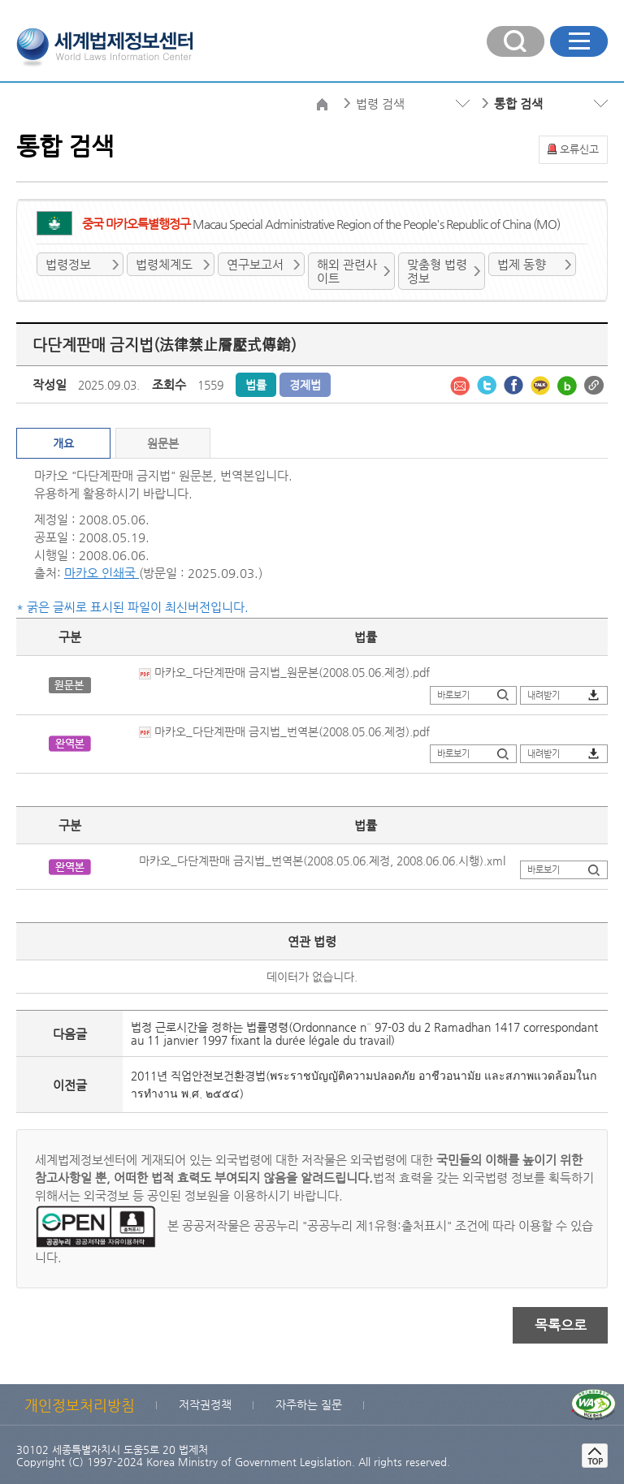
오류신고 (579, 149)
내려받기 (543, 695)
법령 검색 (380, 103)
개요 (63, 443)
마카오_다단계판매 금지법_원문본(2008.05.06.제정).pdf (284, 672)
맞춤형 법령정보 (437, 271)
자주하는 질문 (308, 1404)
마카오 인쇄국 (101, 573)
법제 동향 (521, 264)
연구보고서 (255, 264)
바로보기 (453, 695)
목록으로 (561, 1325)
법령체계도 (164, 264)
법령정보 (68, 264)
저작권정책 (205, 1404)
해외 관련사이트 (347, 271)
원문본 (163, 443)
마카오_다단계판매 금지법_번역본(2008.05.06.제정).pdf (284, 731)
